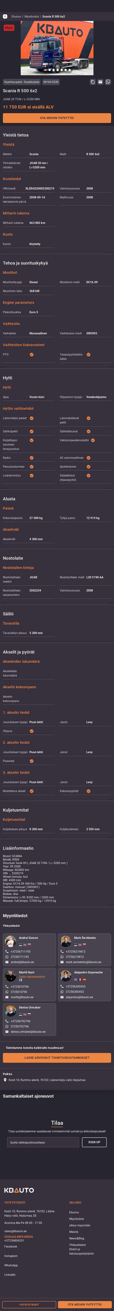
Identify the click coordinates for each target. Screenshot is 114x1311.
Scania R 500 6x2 (53, 16)
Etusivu (16, 16)
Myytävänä (32, 16)
